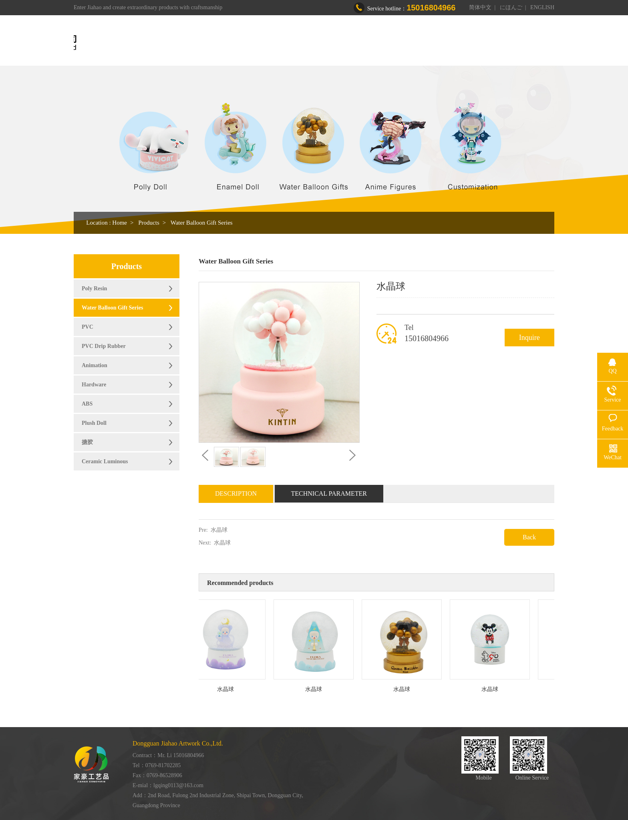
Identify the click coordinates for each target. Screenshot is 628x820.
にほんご (511, 7)
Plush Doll (94, 423)
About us (300, 43)
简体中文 (480, 7)
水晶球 (219, 530)
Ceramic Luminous (105, 461)
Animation (94, 365)
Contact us (493, 43)
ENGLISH (542, 7)
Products (341, 43)
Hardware (94, 385)
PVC (87, 327)
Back (529, 537)
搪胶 (87, 442)
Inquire (529, 338)
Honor (422, 43)
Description (236, 493)
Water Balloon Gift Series (202, 222)
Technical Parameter (329, 493)
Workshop (383, 43)
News (455, 43)
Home (263, 43)
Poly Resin (94, 288)
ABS (87, 404)
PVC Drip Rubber (104, 346)
